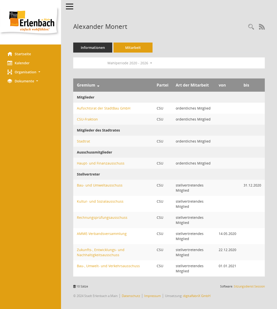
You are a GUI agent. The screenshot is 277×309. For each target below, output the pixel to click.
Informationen (93, 47)
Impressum (152, 296)
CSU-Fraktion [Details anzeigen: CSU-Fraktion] (87, 119)
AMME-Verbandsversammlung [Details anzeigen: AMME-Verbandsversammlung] (102, 233)
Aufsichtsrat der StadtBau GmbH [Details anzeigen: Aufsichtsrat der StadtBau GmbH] (103, 108)
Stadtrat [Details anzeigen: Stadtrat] (83, 141)
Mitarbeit (133, 47)
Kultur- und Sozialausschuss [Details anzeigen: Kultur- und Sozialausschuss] (100, 201)
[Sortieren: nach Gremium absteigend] (98, 85)
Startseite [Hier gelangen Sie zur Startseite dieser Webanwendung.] (19, 53)
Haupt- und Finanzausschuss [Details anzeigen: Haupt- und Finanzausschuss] (100, 163)
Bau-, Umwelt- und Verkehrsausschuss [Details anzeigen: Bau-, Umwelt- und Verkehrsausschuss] (108, 266)
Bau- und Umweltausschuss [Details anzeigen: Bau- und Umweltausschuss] (100, 185)
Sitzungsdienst (249, 286)
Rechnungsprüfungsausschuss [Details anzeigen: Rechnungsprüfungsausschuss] (102, 217)
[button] (30, 72)
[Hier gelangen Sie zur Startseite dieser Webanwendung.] (30, 22)
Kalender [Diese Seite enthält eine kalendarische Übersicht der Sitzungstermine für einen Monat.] (18, 62)
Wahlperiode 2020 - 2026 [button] (129, 63)
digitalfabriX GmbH (197, 296)
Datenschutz (131, 296)
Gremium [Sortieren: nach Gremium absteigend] (86, 85)
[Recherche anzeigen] (251, 27)
